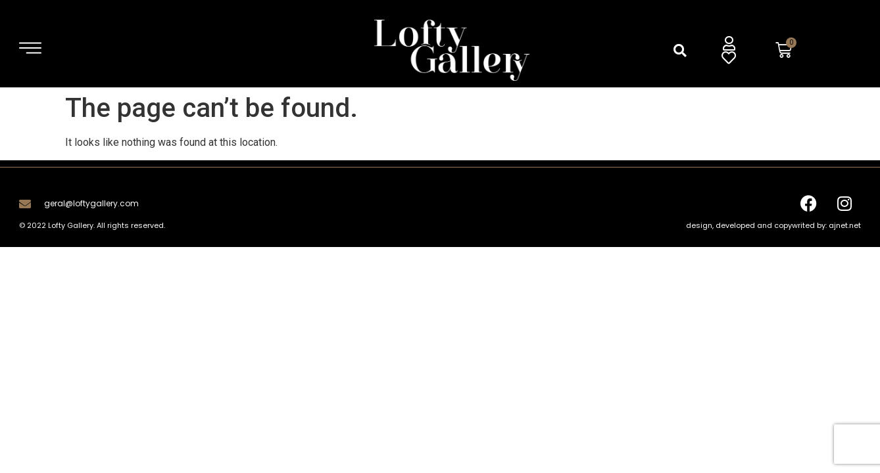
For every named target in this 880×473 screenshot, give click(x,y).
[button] (680, 50)
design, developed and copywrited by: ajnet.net (773, 225)
